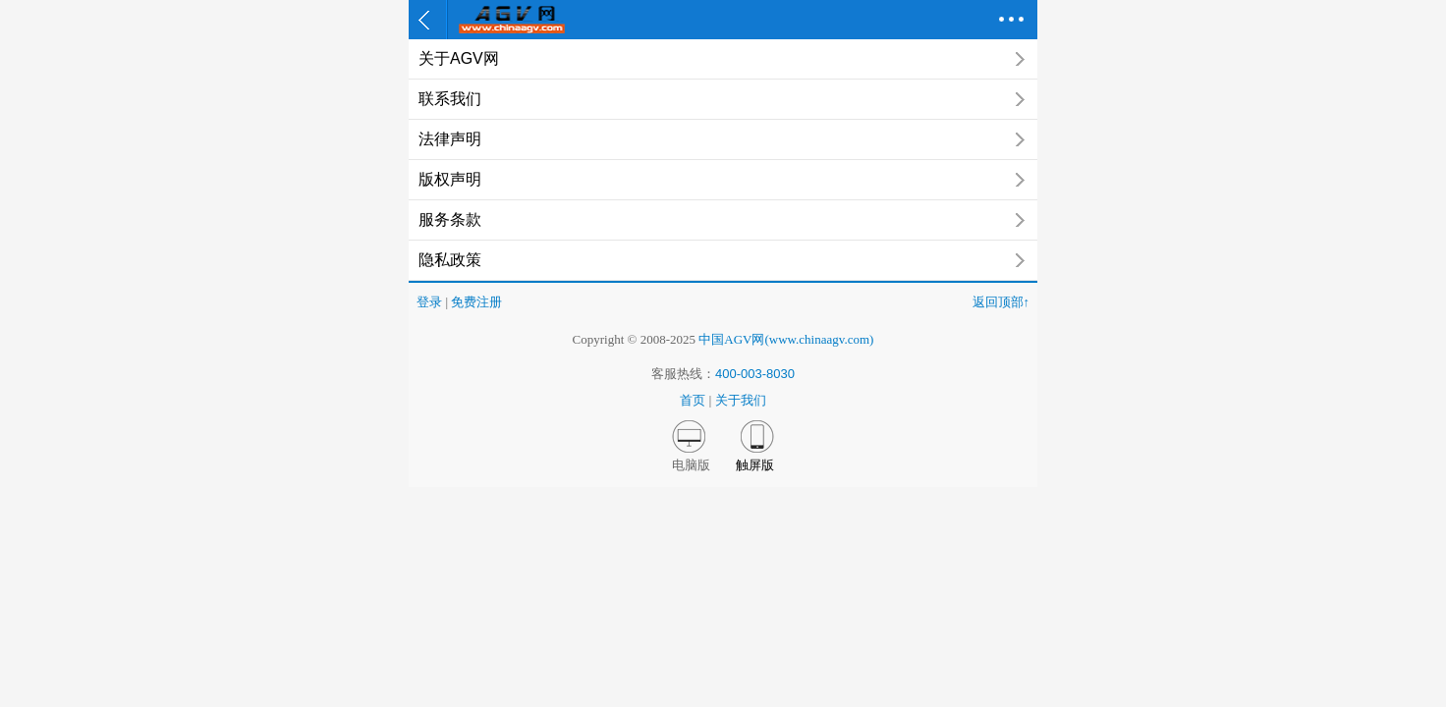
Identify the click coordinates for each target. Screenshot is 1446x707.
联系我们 (723, 99)
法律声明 (723, 139)
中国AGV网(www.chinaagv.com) (785, 339)
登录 (429, 302)
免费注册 (476, 302)
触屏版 (755, 465)
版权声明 (723, 179)
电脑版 (691, 465)
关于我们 (740, 400)
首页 (692, 400)
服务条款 (723, 220)
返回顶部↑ (1001, 302)
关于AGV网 (723, 59)
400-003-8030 (755, 373)
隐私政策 (723, 260)
